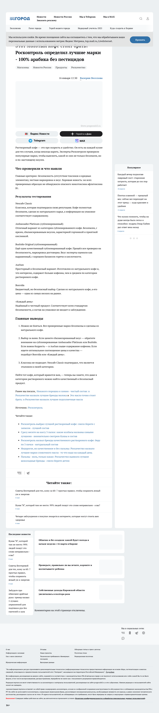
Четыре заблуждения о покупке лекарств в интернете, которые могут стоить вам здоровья (59, 520)
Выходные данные (47, 662)
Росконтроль (35, 407)
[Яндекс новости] (36, 134)
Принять (140, 39)
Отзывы (43, 649)
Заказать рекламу (46, 20)
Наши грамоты (46, 653)
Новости (41, 16)
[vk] (19, 473)
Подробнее (110, 672)
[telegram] (29, 473)
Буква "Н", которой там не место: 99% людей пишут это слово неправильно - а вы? (59, 507)
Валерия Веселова (91, 78)
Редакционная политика (84, 656)
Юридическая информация (16, 662)
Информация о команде (15, 653)
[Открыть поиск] (141, 18)
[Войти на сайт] (147, 18)
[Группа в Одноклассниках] (129, 633)
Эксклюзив (15, 28)
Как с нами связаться (14, 656)
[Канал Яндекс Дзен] (81, 134)
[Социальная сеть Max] (81, 140)
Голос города (35, 28)
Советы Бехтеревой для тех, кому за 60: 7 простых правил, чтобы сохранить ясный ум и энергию (59, 494)
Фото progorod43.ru (91, 125)
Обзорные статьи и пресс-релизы (87, 649)
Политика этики (81, 653)
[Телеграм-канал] (36, 140)
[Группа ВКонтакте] (123, 633)
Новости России (63, 16)
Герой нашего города (59, 28)
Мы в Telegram (87, 16)
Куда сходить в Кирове (121, 28)
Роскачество (78, 67)
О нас (8, 649)
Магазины (23, 67)
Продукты (61, 67)
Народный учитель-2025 (90, 28)
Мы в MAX (109, 16)
